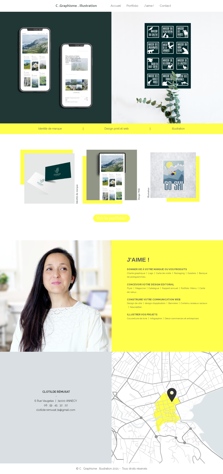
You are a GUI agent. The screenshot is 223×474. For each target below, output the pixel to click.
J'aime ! (149, 6)
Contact (165, 6)
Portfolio (132, 6)
